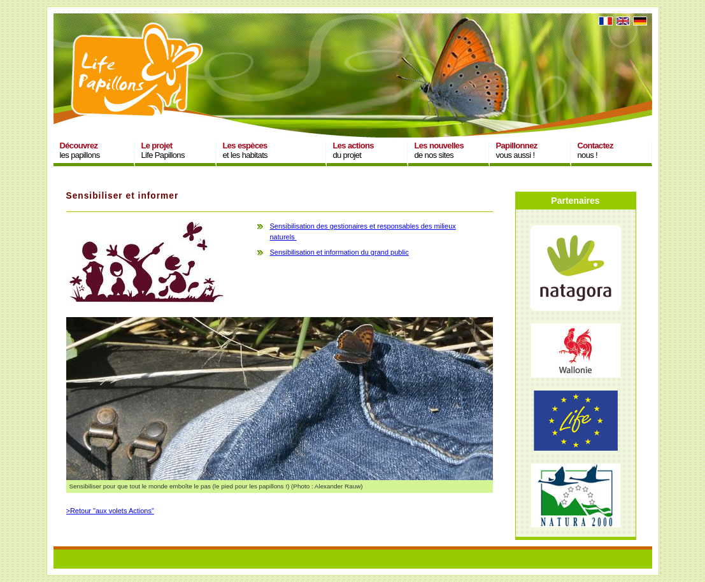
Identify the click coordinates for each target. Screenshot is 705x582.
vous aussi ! (517, 150)
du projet (353, 150)
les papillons (80, 150)
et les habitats (245, 150)
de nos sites (439, 150)
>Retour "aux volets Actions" (110, 511)
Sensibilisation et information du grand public (339, 252)
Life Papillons (163, 150)
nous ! (595, 150)
